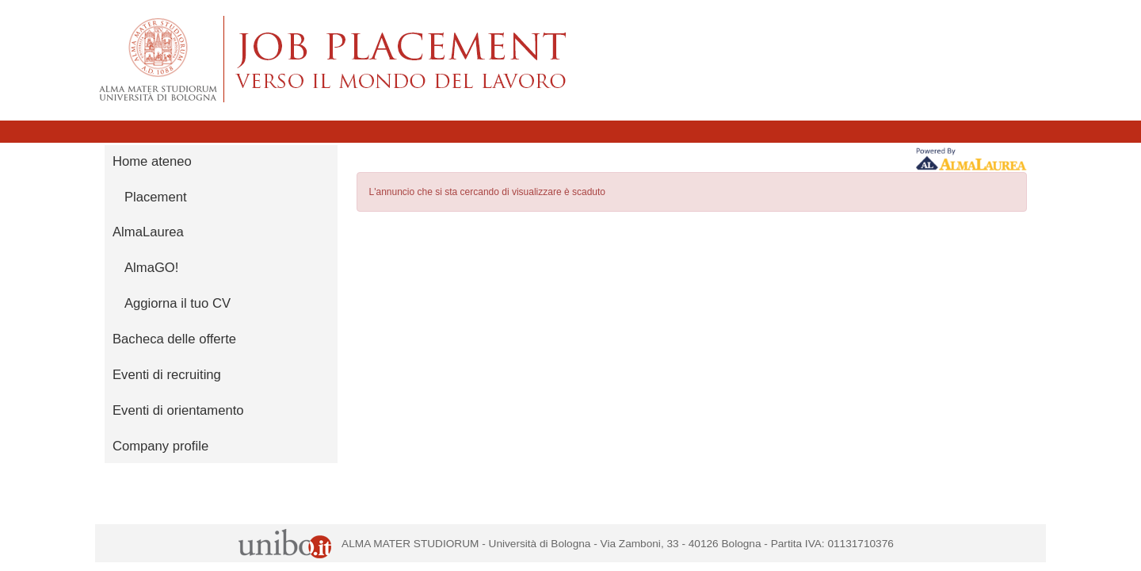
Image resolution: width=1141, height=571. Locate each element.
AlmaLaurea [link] (148, 232)
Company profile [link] (160, 446)
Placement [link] (155, 197)
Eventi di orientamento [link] (178, 410)
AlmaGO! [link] (151, 267)
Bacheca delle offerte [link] (174, 339)
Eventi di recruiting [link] (167, 374)
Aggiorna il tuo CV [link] (177, 303)
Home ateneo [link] (152, 161)
